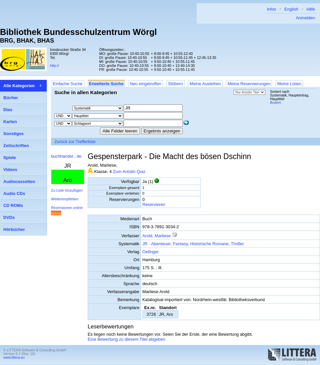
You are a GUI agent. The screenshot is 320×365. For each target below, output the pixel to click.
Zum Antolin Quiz (129, 171)
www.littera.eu (14, 357)
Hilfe (310, 9)
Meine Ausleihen (205, 83)
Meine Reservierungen (249, 83)
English (291, 9)
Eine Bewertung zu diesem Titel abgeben (126, 339)
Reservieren (153, 204)
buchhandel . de (66, 156)
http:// (54, 66)
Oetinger (150, 251)
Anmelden (305, 17)
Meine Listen (289, 83)
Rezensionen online (67, 208)
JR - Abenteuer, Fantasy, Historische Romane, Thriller (193, 243)
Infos (271, 9)
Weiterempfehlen (64, 199)
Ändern (275, 102)
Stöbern (175, 83)
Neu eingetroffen (145, 83)
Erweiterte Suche (106, 83)
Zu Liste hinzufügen (67, 190)
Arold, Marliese (156, 235)
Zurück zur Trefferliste (75, 141)
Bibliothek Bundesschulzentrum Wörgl (78, 32)
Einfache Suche (68, 83)
